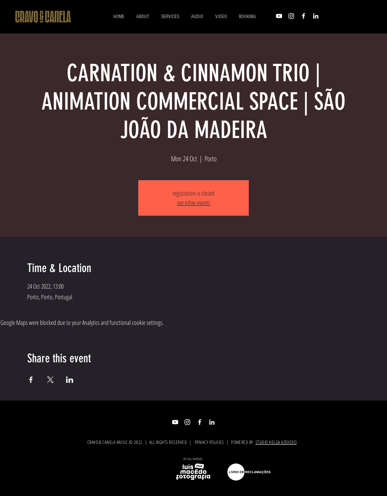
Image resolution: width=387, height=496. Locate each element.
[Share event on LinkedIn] (69, 380)
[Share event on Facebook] (31, 380)
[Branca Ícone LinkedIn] (315, 16)
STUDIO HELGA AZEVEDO (276, 442)
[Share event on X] (50, 380)
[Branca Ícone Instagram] (291, 16)
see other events (193, 202)
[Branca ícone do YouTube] (279, 16)
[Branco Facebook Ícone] (303, 16)
